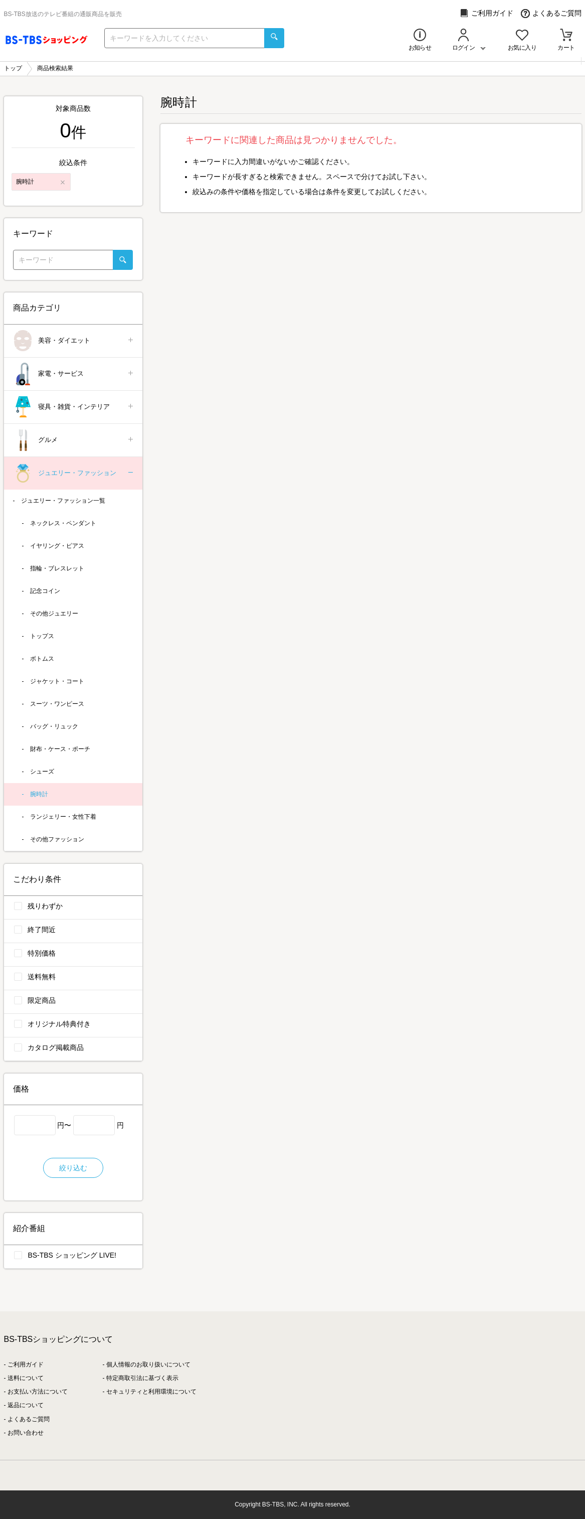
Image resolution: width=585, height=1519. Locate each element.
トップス (42, 636)
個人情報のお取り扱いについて (148, 1364)
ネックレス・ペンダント (63, 523)
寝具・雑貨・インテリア (74, 407)
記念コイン (45, 590)
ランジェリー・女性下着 (63, 816)
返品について (26, 1405)
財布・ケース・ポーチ (60, 748)
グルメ (74, 440)
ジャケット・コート (57, 681)
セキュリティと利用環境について (151, 1391)
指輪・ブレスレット (57, 568)
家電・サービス (74, 374)
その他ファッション (57, 839)
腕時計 (39, 794)
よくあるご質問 (551, 13)
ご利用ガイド (486, 13)
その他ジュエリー (54, 613)
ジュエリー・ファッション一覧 (63, 500)
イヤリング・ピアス (57, 545)
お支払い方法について (38, 1391)
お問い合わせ (26, 1432)
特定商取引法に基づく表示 (142, 1378)
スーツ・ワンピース (57, 703)
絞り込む (73, 1168)
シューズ (42, 771)
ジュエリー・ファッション (74, 473)
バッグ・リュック (54, 726)
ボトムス (42, 658)
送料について (26, 1378)
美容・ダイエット (74, 341)
